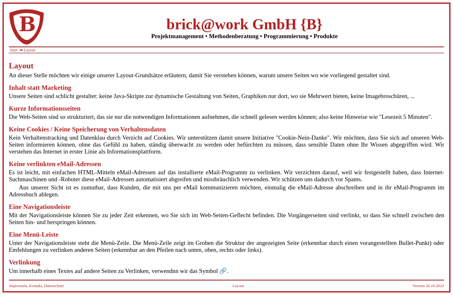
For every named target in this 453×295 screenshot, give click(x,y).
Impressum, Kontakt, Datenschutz (36, 286)
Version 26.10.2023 (428, 286)
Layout (238, 286)
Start (13, 50)
